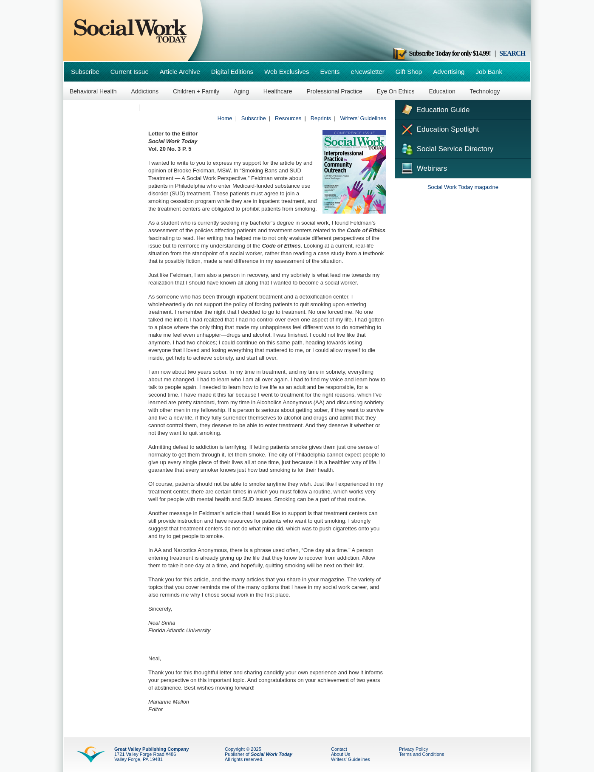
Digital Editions (232, 71)
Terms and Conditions (421, 754)
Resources (288, 118)
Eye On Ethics (396, 91)
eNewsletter (367, 71)
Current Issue (129, 71)
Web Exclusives (286, 71)
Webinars (423, 167)
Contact (339, 749)
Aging (241, 91)
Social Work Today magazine (462, 187)
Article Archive (180, 71)
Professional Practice (334, 91)
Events (330, 71)
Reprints (321, 118)
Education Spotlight (439, 129)
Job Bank (488, 71)
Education (442, 91)
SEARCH (512, 53)
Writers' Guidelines (363, 118)
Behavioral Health (93, 91)
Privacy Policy (413, 749)
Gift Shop (409, 71)
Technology (485, 91)
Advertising (448, 71)
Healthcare (277, 91)
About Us (340, 754)
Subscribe (85, 71)
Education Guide (434, 108)
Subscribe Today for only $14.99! (441, 53)
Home (225, 118)
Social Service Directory (446, 148)
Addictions (144, 91)
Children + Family (196, 91)
